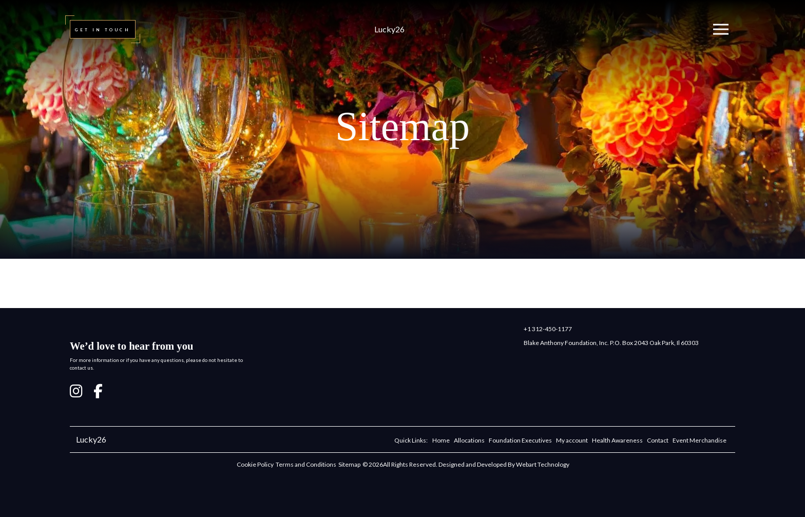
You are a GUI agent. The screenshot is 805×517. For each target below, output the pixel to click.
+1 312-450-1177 (548, 329)
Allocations (469, 440)
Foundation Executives (520, 440)
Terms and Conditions (306, 464)
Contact (657, 440)
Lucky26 (389, 29)
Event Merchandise (699, 440)
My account (572, 440)
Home (441, 440)
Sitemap (349, 464)
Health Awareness (617, 440)
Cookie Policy (255, 464)
